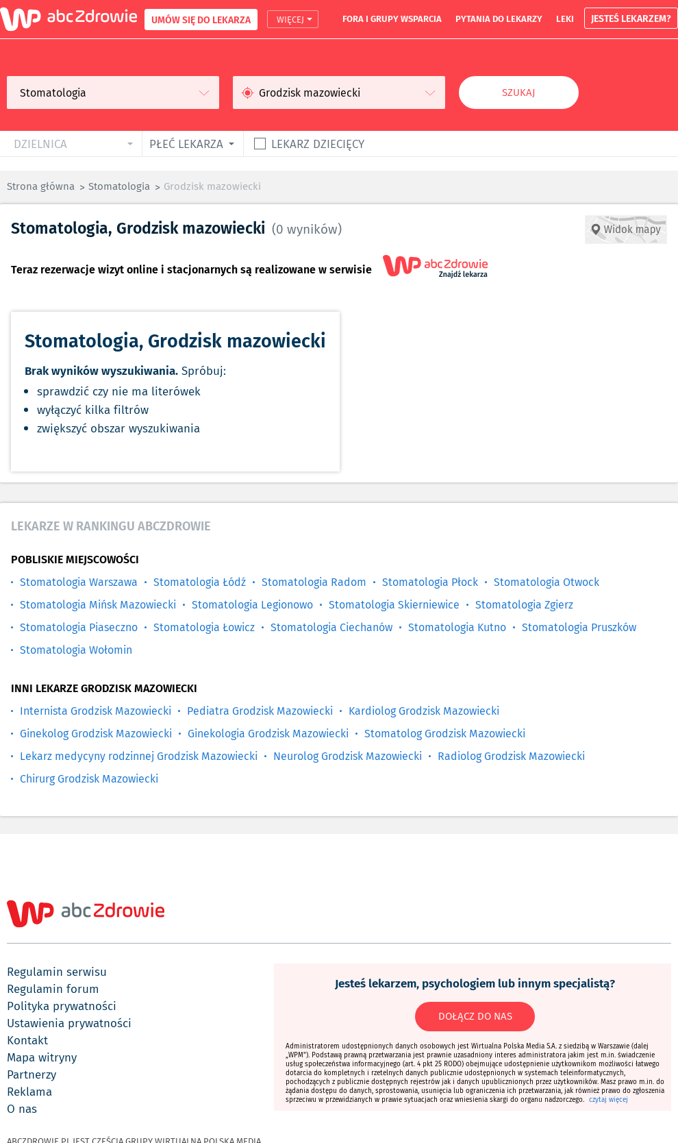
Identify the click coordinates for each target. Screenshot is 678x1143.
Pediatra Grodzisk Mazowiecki (260, 711)
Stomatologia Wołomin (76, 650)
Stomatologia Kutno (457, 627)
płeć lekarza (186, 143)
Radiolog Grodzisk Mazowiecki (511, 756)
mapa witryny (42, 1057)
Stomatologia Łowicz (204, 627)
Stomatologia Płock (430, 582)
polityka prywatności (61, 1006)
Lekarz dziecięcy (317, 143)
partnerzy (31, 1074)
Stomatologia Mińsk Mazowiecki (98, 605)
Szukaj (519, 92)
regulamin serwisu (57, 971)
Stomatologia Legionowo (252, 605)
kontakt (27, 1040)
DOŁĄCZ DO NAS (475, 1016)
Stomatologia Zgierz (524, 605)
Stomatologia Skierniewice (394, 605)
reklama (29, 1091)
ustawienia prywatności (69, 1023)
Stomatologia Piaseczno (79, 627)
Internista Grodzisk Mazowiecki (95, 711)
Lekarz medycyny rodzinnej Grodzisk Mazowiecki (139, 756)
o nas (22, 1109)
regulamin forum (53, 989)
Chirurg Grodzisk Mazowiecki (89, 779)
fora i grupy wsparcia (392, 18)
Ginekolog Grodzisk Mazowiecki (96, 733)
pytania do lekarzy (498, 18)
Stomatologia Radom (314, 582)
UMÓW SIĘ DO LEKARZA (201, 19)
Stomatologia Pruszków (579, 627)
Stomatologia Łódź (199, 582)
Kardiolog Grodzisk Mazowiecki (424, 711)
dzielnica (40, 143)
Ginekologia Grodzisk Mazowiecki (268, 733)
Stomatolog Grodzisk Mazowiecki (444, 733)
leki (565, 18)
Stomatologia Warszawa (79, 582)
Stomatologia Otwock (546, 582)
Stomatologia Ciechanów (331, 627)
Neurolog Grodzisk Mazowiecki (347, 756)
